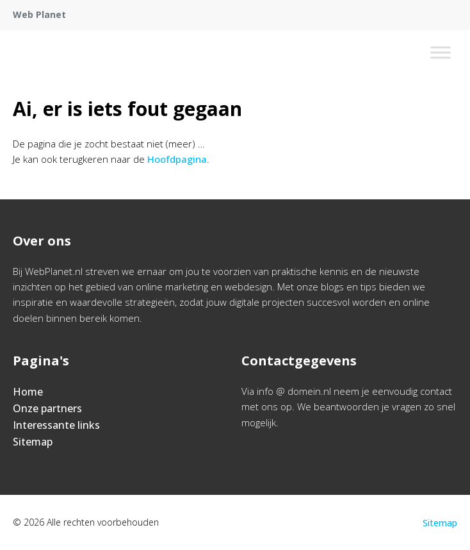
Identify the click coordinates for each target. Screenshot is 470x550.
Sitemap (33, 442)
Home (28, 392)
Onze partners (47, 408)
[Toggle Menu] (440, 52)
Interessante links (56, 425)
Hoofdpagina (177, 159)
